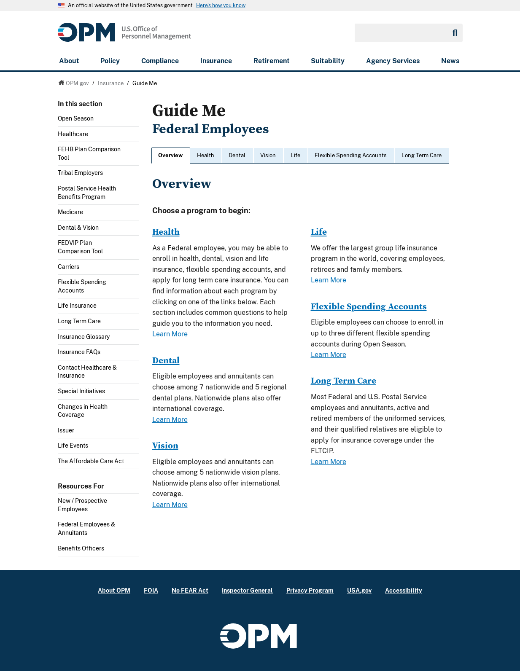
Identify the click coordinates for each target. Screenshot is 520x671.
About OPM (114, 590)
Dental (237, 155)
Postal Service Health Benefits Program (87, 192)
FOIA (151, 590)
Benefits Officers (81, 548)
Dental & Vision (78, 227)
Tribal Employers (80, 172)
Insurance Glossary (84, 336)
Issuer (66, 430)
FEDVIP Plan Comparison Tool (80, 247)
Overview (170, 155)
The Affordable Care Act (91, 461)
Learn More (170, 334)
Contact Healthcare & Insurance (87, 371)
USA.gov (359, 590)
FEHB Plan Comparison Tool (89, 153)
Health (205, 155)
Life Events (73, 445)
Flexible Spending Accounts (82, 286)
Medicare (70, 212)
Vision (268, 155)
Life (295, 155)
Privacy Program (310, 590)
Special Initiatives (81, 391)
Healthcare (73, 134)
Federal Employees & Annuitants (86, 528)
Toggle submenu (135, 121)
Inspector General (247, 590)
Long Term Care (79, 321)
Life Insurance (77, 305)
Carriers (68, 266)
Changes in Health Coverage (83, 411)
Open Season (76, 118)
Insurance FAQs (79, 352)
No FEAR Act (190, 590)
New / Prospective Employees (82, 505)
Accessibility (403, 590)
